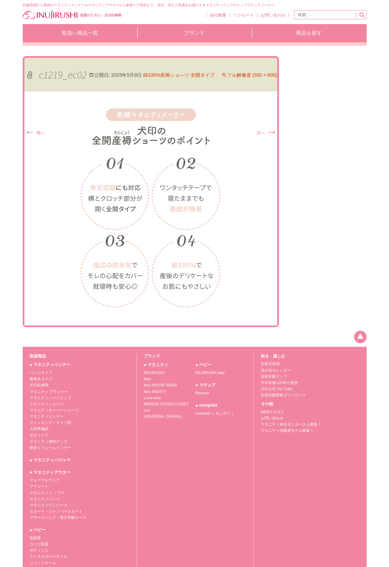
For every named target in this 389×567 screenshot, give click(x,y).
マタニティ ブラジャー (47, 391)
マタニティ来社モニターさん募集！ (288, 422)
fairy (147, 379)
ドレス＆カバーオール (105, 391)
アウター (95, 434)
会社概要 (215, 15)
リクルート (241, 15)
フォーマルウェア (43, 476)
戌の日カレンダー (274, 371)
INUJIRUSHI (153, 373)
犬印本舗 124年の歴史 (278, 382)
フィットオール (100, 397)
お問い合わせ (272, 15)
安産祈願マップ (273, 376)
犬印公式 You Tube (275, 388)
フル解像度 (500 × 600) (252, 76)
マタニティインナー (52, 366)
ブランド (194, 34)
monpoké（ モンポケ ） (210, 413)
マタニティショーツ (45, 403)
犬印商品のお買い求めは (341, 527)
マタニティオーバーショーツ (52, 408)
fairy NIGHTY (154, 391)
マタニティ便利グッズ (47, 438)
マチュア (100, 420)
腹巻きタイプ (40, 379)
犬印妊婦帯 (38, 385)
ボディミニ (96, 385)
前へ (34, 133)
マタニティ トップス (46, 487)
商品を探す (309, 34)
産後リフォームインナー (48, 444)
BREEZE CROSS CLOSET (164, 403)
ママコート (38, 481)
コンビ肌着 (96, 379)
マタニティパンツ (43, 493)
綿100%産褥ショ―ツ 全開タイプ (179, 76)
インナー (95, 428)
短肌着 (93, 373)
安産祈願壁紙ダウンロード (281, 394)
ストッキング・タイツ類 (48, 420)
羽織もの (95, 403)
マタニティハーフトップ (48, 397)
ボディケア (38, 432)
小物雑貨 (95, 408)
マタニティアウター (52, 468)
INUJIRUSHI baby (206, 373)
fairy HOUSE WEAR (159, 385)
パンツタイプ (40, 373)
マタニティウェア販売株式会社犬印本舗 (57, 553)
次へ (267, 133)
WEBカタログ (271, 410)
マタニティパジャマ (52, 455)
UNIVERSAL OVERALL (162, 414)
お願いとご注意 (299, 527)
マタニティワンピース (47, 499)
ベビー (98, 366)
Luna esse (152, 397)
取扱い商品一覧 (80, 34)
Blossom (198, 393)
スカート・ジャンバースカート (54, 505)
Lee (147, 408)
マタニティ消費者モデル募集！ (285, 428)
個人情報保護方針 (264, 527)
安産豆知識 (269, 365)
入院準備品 (38, 426)
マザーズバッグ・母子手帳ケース (55, 511)
